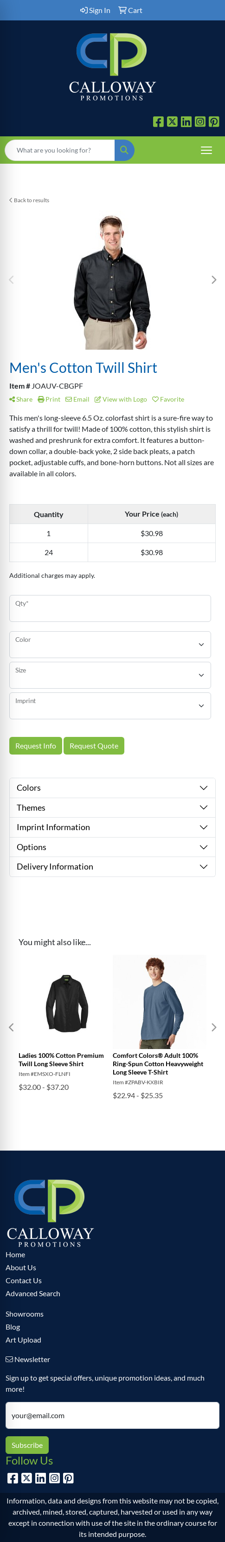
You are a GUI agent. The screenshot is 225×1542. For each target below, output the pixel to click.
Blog (13, 1326)
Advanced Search (33, 1293)
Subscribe (27, 1444)
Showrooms (25, 1313)
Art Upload (23, 1339)
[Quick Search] (60, 150)
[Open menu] (206, 150)
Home (15, 1254)
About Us (21, 1267)
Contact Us (24, 1280)
